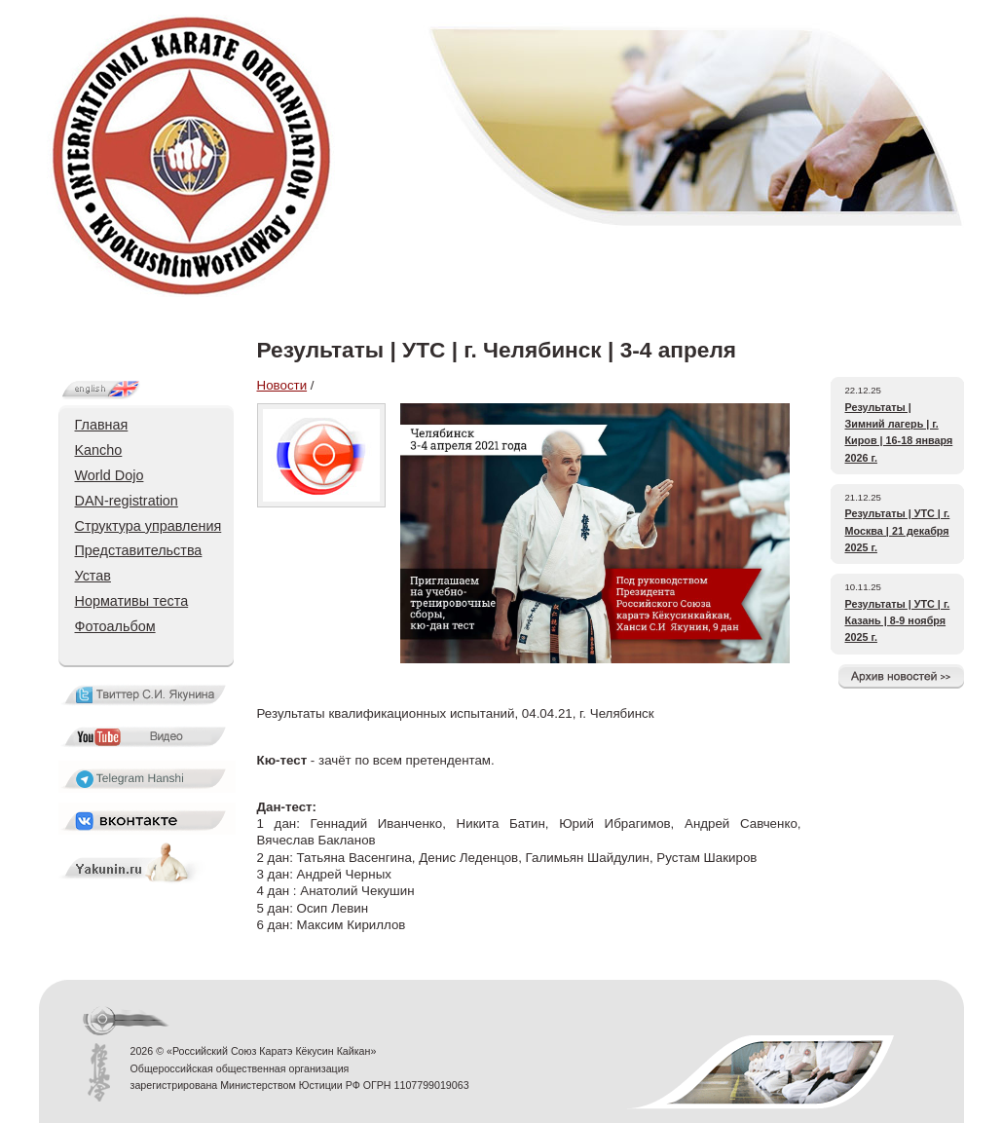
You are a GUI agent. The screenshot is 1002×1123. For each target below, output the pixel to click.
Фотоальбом (115, 626)
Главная (102, 424)
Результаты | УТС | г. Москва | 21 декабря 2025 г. (897, 530)
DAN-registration (126, 500)
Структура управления (148, 526)
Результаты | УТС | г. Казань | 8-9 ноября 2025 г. (897, 621)
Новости (282, 385)
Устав (93, 575)
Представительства (139, 550)
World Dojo (109, 475)
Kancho (99, 450)
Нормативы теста (132, 601)
